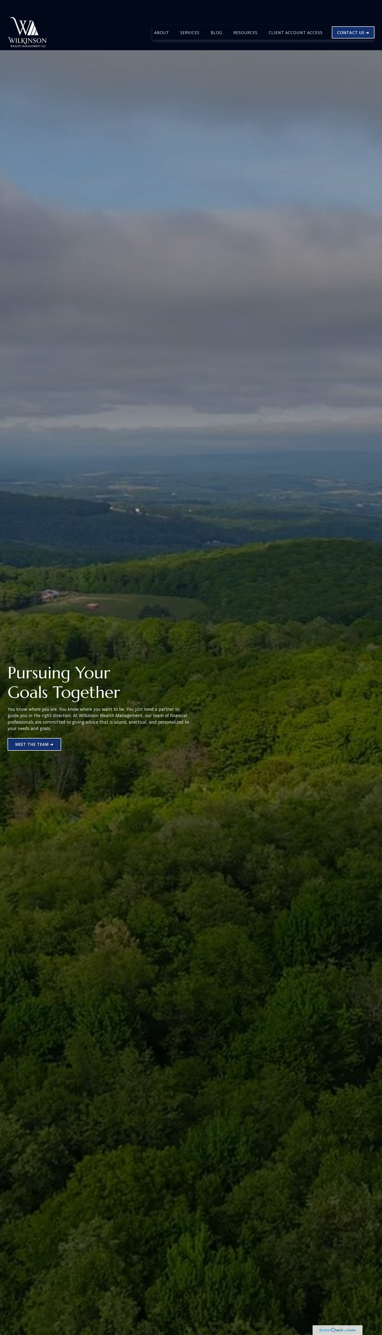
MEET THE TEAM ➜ (34, 744)
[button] (161, 18)
